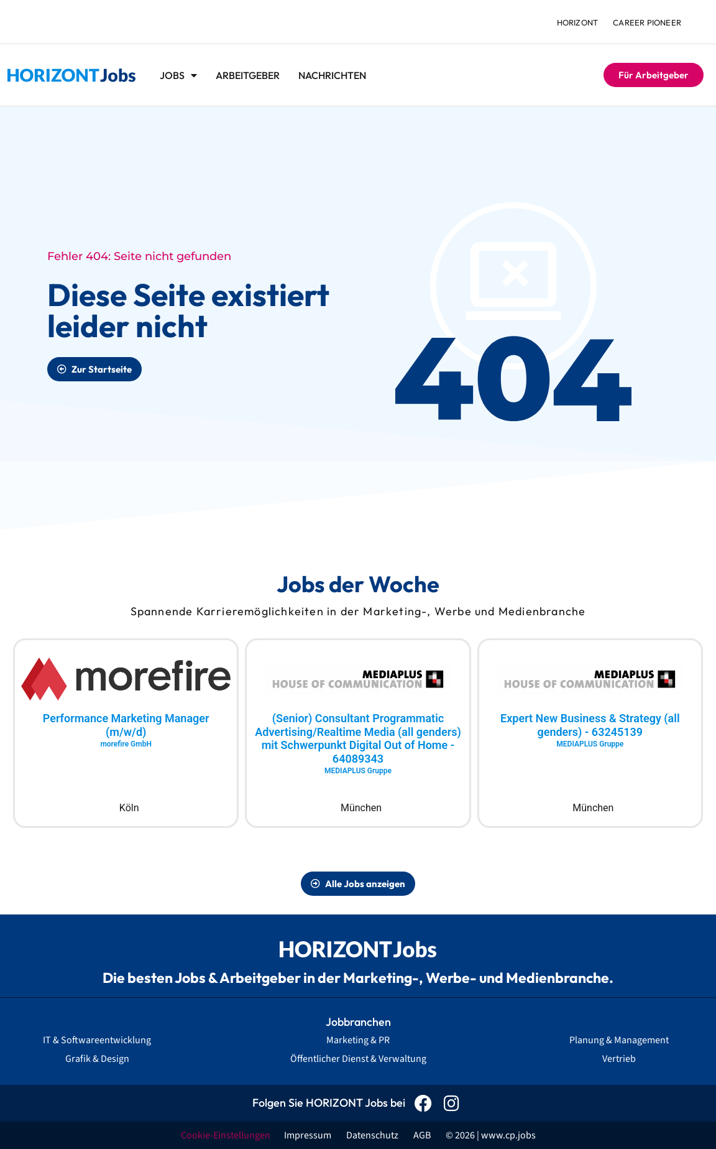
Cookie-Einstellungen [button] (225, 1135)
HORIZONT (578, 22)
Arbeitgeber (248, 75)
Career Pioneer (647, 22)
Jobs (178, 75)
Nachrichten (332, 75)
